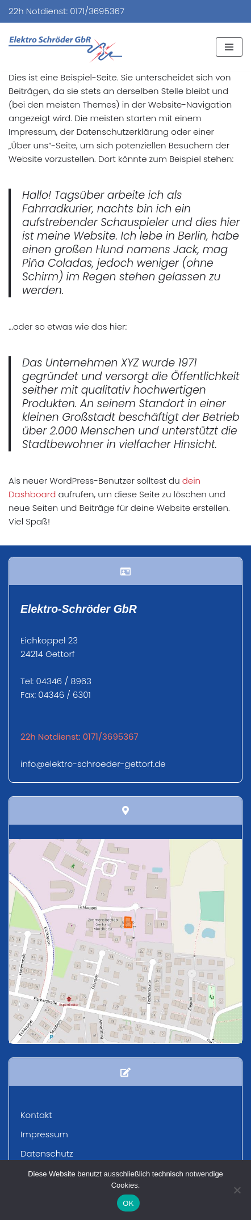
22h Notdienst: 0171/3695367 (66, 11)
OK (128, 1203)
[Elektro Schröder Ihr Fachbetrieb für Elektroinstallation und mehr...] (65, 49)
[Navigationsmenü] (229, 47)
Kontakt (36, 1115)
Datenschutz (46, 1153)
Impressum (44, 1134)
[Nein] (236, 1190)
